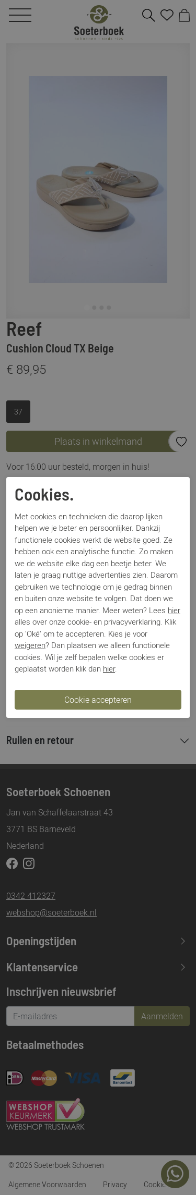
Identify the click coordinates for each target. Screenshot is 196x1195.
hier (174, 610)
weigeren (30, 645)
